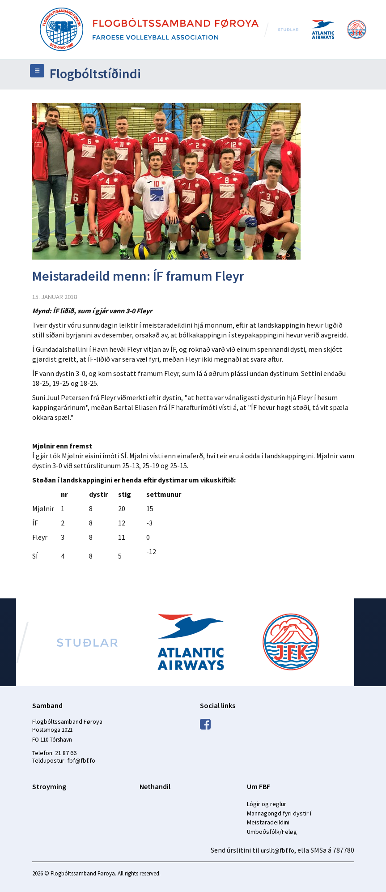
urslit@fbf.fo (277, 850)
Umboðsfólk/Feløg (272, 832)
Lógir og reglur (266, 804)
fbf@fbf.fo (81, 760)
